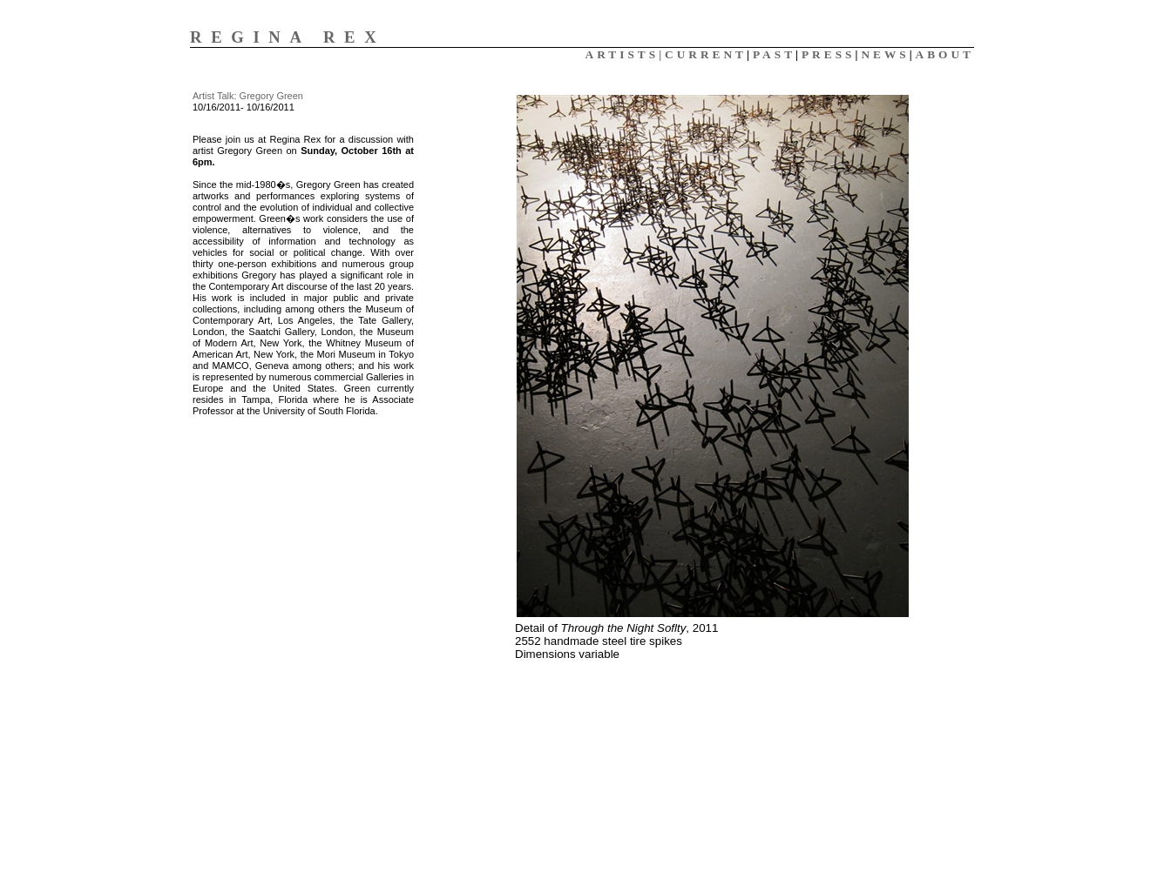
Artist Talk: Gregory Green (248, 96)
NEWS (885, 54)
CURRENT (706, 54)
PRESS (828, 54)
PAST (774, 54)
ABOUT (945, 54)
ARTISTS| (625, 54)
